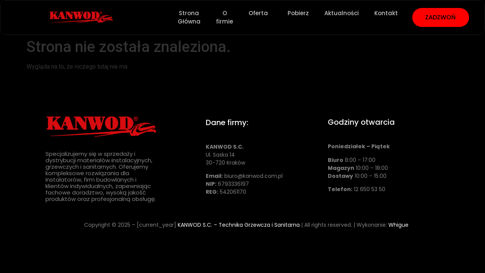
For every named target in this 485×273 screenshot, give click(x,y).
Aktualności (341, 13)
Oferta (260, 13)
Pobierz (298, 13)
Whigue (398, 225)
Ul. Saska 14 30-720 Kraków (225, 154)
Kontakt (386, 13)
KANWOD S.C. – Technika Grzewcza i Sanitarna (239, 225)
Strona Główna (189, 17)
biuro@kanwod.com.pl (253, 176)
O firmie (224, 17)
